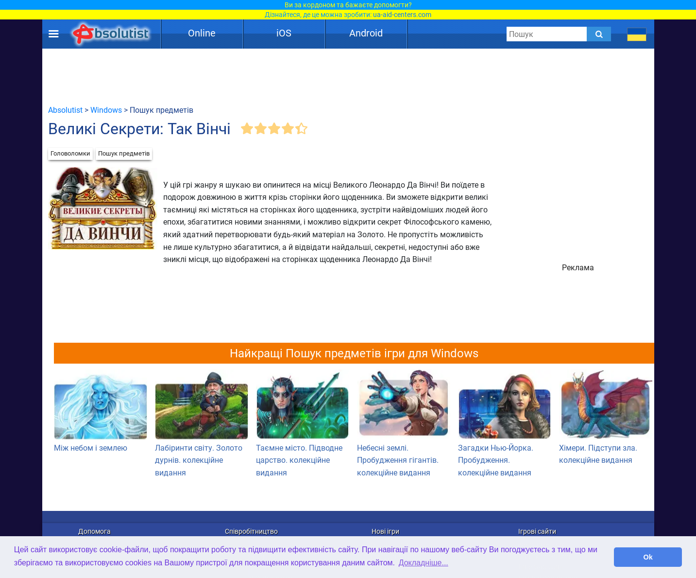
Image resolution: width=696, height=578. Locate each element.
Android (366, 33)
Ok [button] (648, 557)
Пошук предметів (124, 153)
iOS (283, 33)
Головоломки (70, 153)
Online (202, 33)
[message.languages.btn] (636, 34)
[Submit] (599, 34)
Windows (106, 110)
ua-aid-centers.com (402, 14)
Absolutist (65, 110)
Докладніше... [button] (423, 563)
